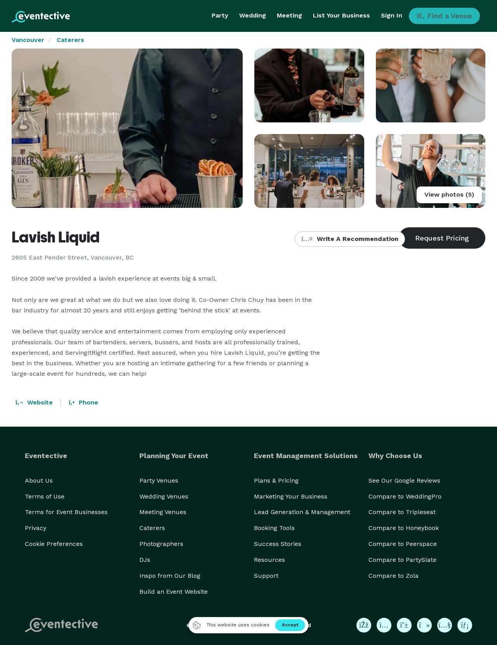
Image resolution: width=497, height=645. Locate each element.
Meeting (289, 15)
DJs (144, 559)
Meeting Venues (162, 512)
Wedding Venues (163, 496)
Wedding (252, 15)
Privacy (35, 528)
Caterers (70, 40)
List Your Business (341, 15)
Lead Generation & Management (302, 512)
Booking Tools (274, 528)
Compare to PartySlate (402, 559)
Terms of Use (44, 496)
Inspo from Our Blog (169, 575)
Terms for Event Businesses (66, 512)
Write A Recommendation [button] (349, 238)
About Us (39, 480)
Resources (269, 559)
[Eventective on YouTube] (444, 625)
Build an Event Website (173, 591)
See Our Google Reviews (404, 480)
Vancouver (28, 40)
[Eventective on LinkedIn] (464, 625)
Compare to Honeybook (403, 528)
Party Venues (158, 480)
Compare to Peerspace (402, 543)
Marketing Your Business (290, 496)
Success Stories (277, 543)
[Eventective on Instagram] (384, 625)
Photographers (161, 543)
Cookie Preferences (54, 543)
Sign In (391, 15)
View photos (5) (449, 194)
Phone (83, 402)
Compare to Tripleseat (402, 512)
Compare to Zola (393, 575)
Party (220, 15)
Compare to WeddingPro (404, 496)
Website (34, 402)
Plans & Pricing (276, 480)
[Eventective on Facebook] (363, 625)
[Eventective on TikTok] (424, 625)
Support (266, 575)
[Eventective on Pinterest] (404, 625)
